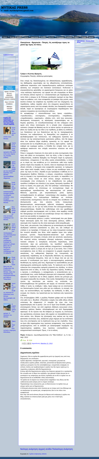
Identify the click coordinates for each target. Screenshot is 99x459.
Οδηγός (77, 37)
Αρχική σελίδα (45, 449)
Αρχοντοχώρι (34, 37)
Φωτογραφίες (60, 37)
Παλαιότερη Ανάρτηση (62, 449)
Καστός (26, 37)
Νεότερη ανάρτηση (29, 449)
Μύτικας (12, 37)
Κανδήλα (43, 37)
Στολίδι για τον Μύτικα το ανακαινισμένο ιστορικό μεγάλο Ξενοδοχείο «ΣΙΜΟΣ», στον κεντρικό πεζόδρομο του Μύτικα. (9, 192)
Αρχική (5, 37)
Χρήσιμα (91, 37)
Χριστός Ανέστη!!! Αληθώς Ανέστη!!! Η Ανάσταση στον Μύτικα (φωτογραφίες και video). (9, 292)
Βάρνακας (51, 37)
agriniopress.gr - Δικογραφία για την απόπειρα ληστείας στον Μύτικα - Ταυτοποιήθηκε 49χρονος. (9, 170)
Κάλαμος (19, 37)
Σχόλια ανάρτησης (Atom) (37, 454)
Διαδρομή (69, 37)
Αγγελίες (83, 37)
